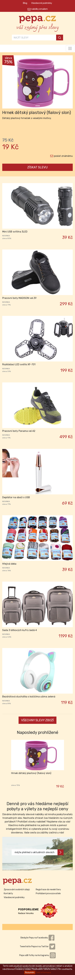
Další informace (43, 972)
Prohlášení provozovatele (48, 893)
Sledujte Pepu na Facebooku (37, 937)
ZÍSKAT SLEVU (37, 167)
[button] (7, 82)
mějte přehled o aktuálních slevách (39, 852)
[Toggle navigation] (70, 48)
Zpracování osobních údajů (17, 889)
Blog (25, 3)
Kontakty (8, 893)
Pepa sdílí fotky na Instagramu (37, 955)
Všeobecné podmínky (41, 3)
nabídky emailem (39, 9)
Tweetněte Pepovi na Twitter (37, 946)
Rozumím (29, 972)
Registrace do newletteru (48, 889)
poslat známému (63, 156)
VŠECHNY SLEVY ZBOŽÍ (37, 720)
